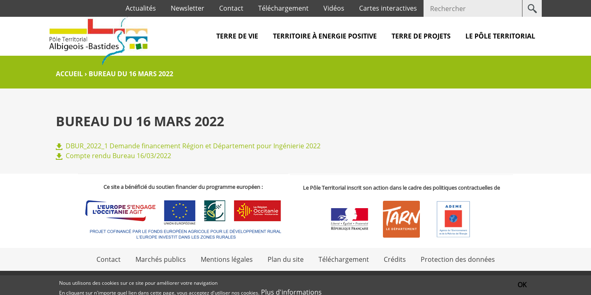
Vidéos (333, 8)
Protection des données (458, 259)
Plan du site (286, 259)
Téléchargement (283, 8)
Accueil (69, 73)
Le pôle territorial (500, 36)
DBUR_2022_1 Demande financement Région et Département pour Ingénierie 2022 (193, 145)
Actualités (141, 8)
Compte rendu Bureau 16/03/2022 (118, 155)
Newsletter (187, 8)
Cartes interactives (388, 8)
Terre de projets (421, 36)
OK (522, 285)
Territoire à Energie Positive (325, 36)
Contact (231, 8)
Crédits (395, 259)
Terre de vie (237, 36)
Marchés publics (160, 259)
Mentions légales (227, 259)
